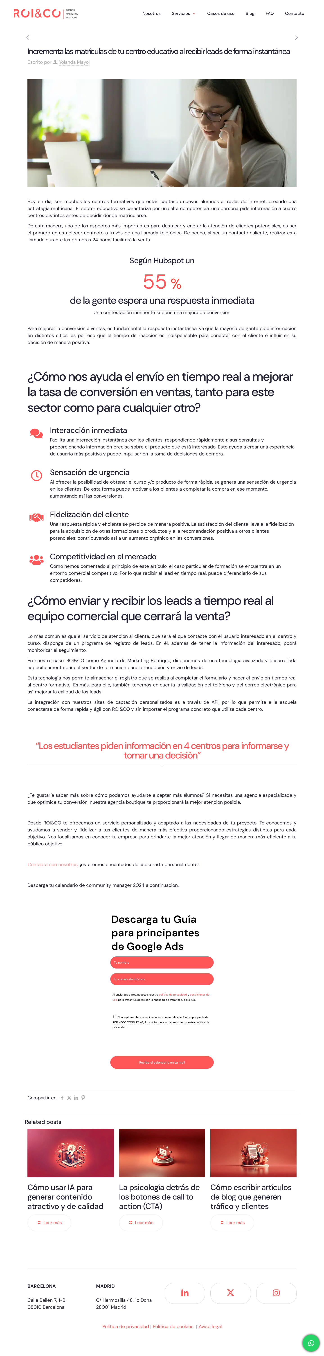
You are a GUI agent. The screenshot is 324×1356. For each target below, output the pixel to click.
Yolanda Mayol (74, 62)
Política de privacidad (125, 1326)
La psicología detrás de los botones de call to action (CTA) (159, 1196)
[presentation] (144, 1043)
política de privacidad (173, 994)
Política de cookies (173, 1326)
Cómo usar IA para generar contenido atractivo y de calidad (65, 1196)
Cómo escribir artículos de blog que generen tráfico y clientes (251, 1196)
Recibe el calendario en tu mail (162, 1062)
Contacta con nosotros (52, 864)
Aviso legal (210, 1326)
